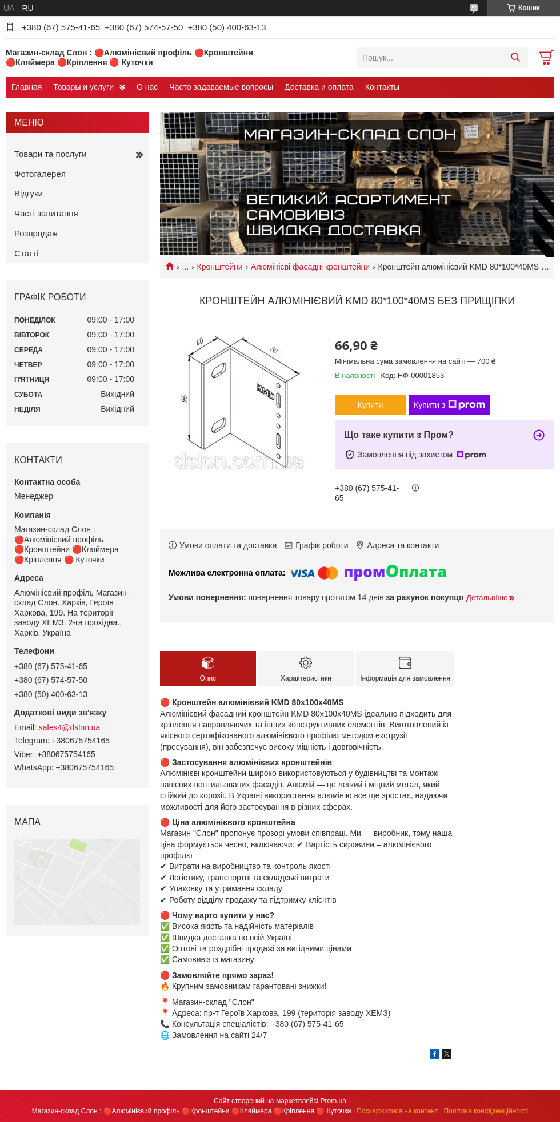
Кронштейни (220, 266)
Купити (370, 404)
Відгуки (28, 193)
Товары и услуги (83, 86)
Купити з (449, 405)
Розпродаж (36, 233)
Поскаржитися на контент (397, 1111)
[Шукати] (515, 57)
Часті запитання (46, 213)
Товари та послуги (50, 154)
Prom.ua (333, 1101)
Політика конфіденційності (486, 1111)
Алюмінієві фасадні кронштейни (310, 266)
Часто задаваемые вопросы (221, 86)
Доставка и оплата (319, 86)
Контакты (382, 86)
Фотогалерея (40, 174)
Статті (26, 253)
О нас (147, 86)
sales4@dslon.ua (70, 727)
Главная (26, 86)
